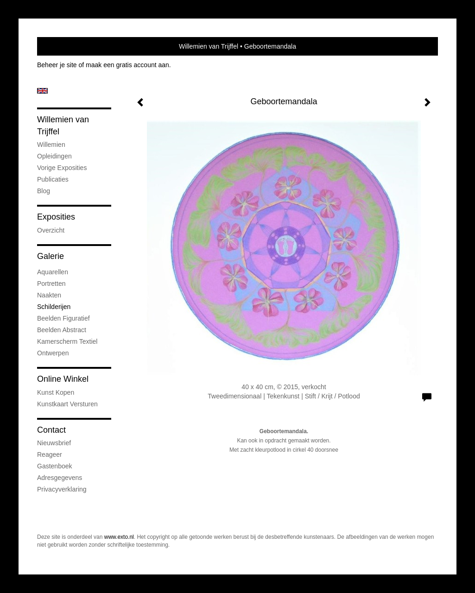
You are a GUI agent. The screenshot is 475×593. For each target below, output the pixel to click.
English (42, 91)
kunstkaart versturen (67, 404)
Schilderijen (53, 306)
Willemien (51, 144)
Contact (51, 430)
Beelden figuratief (63, 318)
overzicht (50, 230)
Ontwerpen (53, 353)
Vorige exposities (62, 167)
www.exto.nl (119, 537)
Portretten (51, 283)
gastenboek (54, 466)
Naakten (49, 295)
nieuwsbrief (54, 443)
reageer (49, 454)
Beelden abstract (61, 330)
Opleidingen (54, 156)
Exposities (56, 216)
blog (43, 191)
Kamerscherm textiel (67, 341)
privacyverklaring (62, 489)
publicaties (53, 179)
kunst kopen (55, 392)
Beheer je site (57, 65)
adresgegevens (59, 477)
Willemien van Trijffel (208, 46)
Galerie (50, 256)
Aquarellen (52, 272)
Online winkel (63, 379)
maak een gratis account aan (127, 65)
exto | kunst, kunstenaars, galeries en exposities (63, 46)
